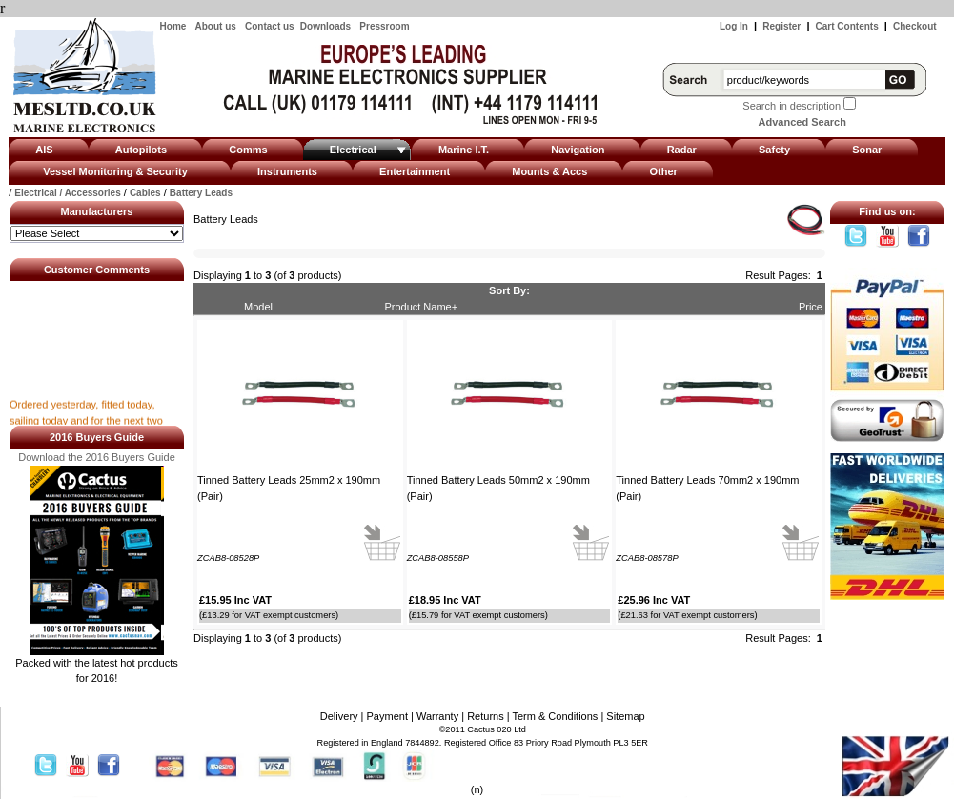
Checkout (915, 26)
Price (810, 306)
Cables (145, 193)
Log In (734, 26)
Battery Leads (201, 193)
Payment (387, 716)
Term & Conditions (555, 716)
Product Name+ (420, 306)
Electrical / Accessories (67, 193)
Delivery (339, 716)
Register (781, 26)
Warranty (437, 716)
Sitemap (625, 716)
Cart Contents (847, 26)
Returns (485, 716)
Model (258, 306)
